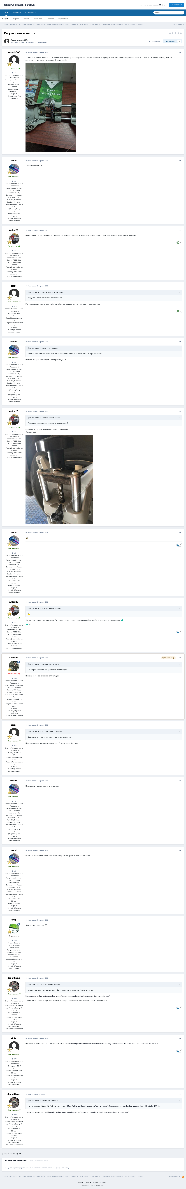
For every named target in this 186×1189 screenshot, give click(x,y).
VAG (13, 920)
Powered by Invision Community (93, 1185)
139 (14, 73)
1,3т (14, 181)
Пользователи (30, 13)
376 (14, 306)
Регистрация (177, 5)
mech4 (13, 160)
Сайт (6, 14)
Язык (80, 1183)
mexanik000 (22, 40)
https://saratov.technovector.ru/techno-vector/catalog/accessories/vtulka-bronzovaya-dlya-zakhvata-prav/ (68, 996)
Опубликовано (37, 52)
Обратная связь (100, 1183)
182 (14, 251)
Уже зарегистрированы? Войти (153, 5)
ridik (13, 286)
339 (14, 999)
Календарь (38, 19)
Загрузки (26, 19)
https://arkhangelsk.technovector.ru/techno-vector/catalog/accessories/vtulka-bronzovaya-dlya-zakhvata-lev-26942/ (111, 1044)
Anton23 (13, 230)
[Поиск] (166, 12)
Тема (88, 1183)
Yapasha (13, 657)
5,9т (14, 678)
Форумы (5, 19)
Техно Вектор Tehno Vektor (36, 42)
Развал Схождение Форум (18, 4)
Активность (16, 13)
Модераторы (63, 19)
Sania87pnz (13, 978)
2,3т (14, 940)
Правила (50, 19)
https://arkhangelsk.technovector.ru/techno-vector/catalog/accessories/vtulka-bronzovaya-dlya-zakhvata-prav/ (85, 1112)
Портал (16, 19)
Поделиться (154, 41)
